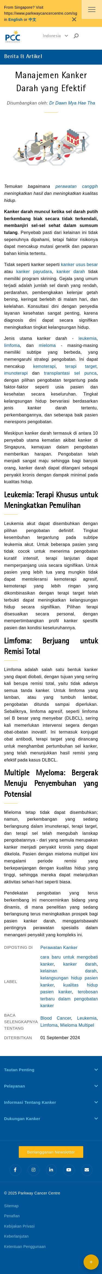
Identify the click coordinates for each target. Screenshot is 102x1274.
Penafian (12, 1216)
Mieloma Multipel (77, 1025)
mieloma (47, 345)
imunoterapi (16, 373)
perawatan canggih (76, 186)
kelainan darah (68, 971)
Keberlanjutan (16, 1236)
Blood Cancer (55, 1018)
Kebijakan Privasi (19, 1226)
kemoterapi (44, 366)
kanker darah (71, 271)
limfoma (12, 345)
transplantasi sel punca (70, 373)
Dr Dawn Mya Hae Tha (72, 103)
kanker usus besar (79, 264)
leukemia (88, 338)
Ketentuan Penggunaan (25, 1246)
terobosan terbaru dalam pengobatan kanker (69, 999)
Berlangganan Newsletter (51, 1152)
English (15, 19)
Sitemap (11, 1206)
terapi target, (81, 366)
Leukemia (87, 1018)
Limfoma (48, 1025)
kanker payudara (34, 271)
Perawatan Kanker (58, 947)
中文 (32, 19)
